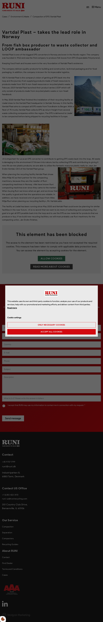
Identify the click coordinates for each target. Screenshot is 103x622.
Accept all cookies (51, 332)
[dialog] (51, 310)
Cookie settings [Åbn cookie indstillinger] (14, 317)
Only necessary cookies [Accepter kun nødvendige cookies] (51, 325)
